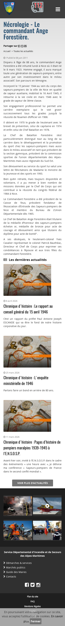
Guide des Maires (16, 572)
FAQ (32, 601)
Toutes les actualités (23, 51)
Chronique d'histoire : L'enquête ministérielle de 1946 (25, 381)
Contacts (11, 576)
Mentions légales (32, 606)
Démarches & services (19, 563)
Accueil (6, 51)
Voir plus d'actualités (32, 483)
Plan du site (32, 596)
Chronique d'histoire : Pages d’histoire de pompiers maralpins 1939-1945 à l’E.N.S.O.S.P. (31, 448)
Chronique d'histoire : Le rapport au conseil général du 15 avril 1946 (28, 309)
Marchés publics (15, 567)
